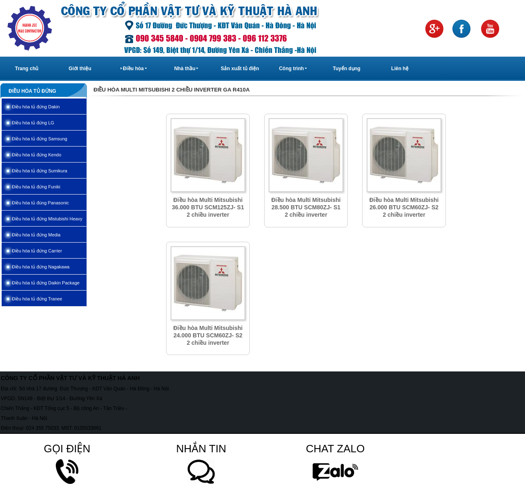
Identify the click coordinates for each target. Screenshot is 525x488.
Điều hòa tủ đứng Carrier (37, 250)
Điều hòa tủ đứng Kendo (36, 154)
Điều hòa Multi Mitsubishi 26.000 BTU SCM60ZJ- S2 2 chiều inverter (404, 207)
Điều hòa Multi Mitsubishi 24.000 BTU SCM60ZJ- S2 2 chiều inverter (208, 335)
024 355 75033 (42, 428)
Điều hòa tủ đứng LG (33, 122)
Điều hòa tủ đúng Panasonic (40, 202)
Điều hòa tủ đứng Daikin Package (46, 282)
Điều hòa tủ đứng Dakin (36, 106)
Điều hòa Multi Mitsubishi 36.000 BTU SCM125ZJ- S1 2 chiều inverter (208, 207)
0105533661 (88, 428)
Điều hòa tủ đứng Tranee (37, 298)
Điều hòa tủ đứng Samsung (39, 138)
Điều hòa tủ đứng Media (36, 234)
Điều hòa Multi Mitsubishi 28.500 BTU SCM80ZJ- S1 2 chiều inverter (306, 207)
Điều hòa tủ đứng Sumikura (39, 170)
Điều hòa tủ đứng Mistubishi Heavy (47, 218)
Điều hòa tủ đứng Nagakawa (40, 266)
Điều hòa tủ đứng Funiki (36, 186)
